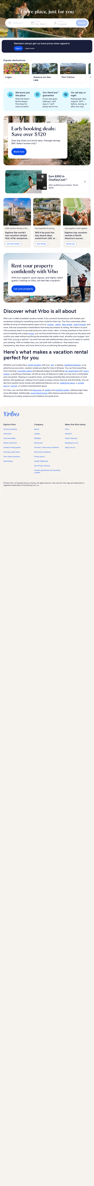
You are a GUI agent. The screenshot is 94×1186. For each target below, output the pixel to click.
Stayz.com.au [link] (70, 447)
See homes (41, 244)
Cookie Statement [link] (41, 461)
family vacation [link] (34, 365)
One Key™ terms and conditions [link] (46, 447)
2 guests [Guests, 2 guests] (62, 24)
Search (81, 23)
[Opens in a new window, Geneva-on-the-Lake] (45, 73)
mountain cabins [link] (24, 371)
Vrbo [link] (67, 429)
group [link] (31, 333)
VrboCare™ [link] (7, 434)
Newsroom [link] (38, 443)
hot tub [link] (14, 386)
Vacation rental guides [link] (12, 447)
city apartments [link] (72, 371)
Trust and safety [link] (9, 438)
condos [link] (50, 324)
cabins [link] (58, 324)
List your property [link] (10, 429)
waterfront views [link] (67, 383)
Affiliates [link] (37, 438)
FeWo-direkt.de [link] (71, 438)
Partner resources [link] (10, 443)
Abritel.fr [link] (68, 434)
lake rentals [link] (67, 324)
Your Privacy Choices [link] (42, 466)
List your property (23, 288)
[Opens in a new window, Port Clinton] (73, 73)
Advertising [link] (7, 461)
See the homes (13, 244)
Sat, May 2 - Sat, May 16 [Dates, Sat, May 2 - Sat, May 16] (44, 24)
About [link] (36, 429)
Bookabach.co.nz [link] (71, 443)
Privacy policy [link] (39, 456)
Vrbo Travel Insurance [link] (11, 456)
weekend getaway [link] (72, 365)
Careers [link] (37, 434)
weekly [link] (48, 390)
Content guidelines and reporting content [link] (47, 471)
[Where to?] (17, 23)
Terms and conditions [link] (42, 452)
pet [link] (52, 365)
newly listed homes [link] (38, 393)
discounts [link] (37, 390)
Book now (19, 151)
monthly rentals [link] (62, 390)
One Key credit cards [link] (11, 452)
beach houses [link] (80, 324)
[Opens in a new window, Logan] (16, 73)
